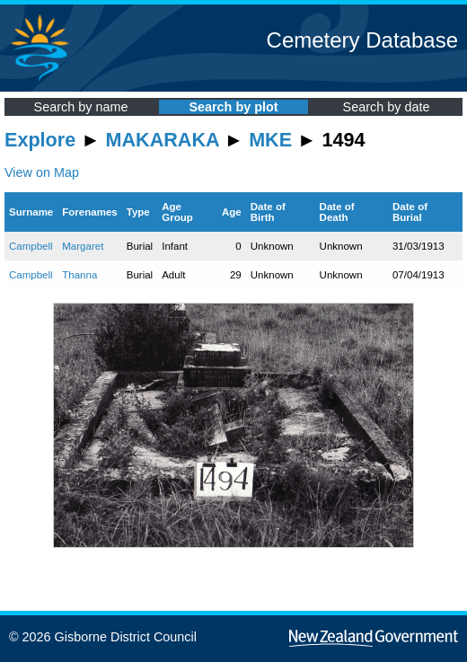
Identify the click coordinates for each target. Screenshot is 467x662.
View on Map (41, 172)
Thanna (79, 274)
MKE (270, 139)
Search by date (386, 107)
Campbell (31, 246)
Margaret (82, 246)
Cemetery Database (362, 40)
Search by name (81, 107)
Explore (39, 139)
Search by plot (233, 107)
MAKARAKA (162, 139)
